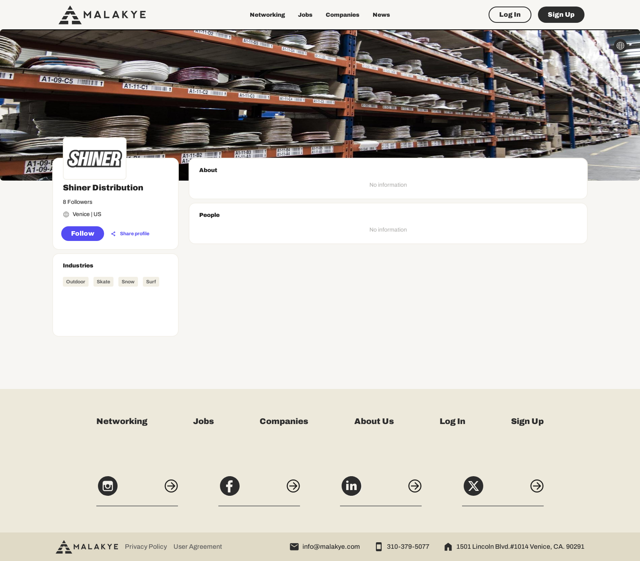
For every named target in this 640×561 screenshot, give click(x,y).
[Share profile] (130, 234)
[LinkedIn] (381, 490)
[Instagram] (137, 490)
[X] (503, 490)
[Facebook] (259, 490)
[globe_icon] (620, 45)
